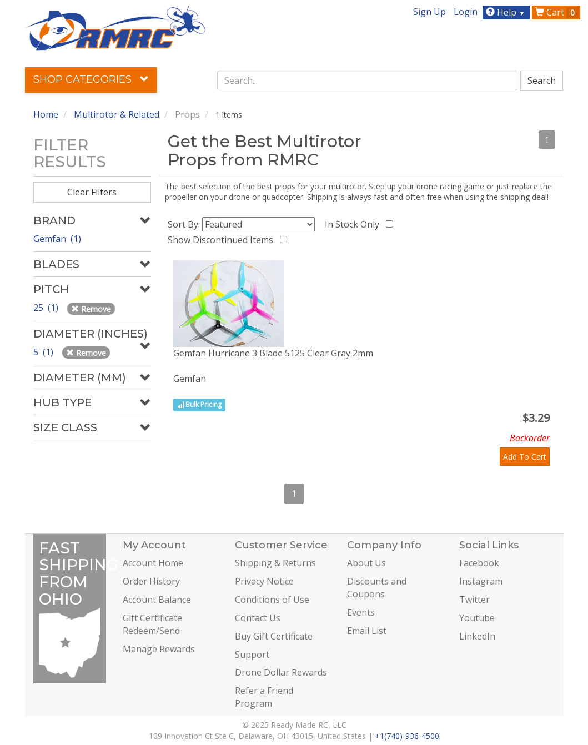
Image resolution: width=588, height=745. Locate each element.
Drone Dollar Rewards (281, 672)
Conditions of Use (272, 599)
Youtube (477, 618)
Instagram (480, 581)
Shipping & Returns (275, 563)
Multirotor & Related (116, 114)
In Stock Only (354, 224)
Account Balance (157, 599)
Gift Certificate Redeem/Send (152, 624)
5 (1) (44, 352)
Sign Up (429, 12)
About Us (366, 563)
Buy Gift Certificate (274, 636)
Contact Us (257, 618)
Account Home (153, 563)
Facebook (479, 563)
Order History (151, 581)
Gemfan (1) (57, 239)
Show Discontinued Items (223, 240)
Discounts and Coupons (376, 587)
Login (466, 12)
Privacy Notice (264, 581)
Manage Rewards (159, 649)
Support (252, 654)
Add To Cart (524, 456)
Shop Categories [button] (91, 79)
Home (45, 114)
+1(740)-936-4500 (407, 736)
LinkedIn (477, 636)
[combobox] (367, 80)
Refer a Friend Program (264, 696)
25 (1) (47, 307)
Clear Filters (92, 192)
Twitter (474, 599)
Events (361, 612)
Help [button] (506, 12)
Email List (366, 631)
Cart (557, 12)
